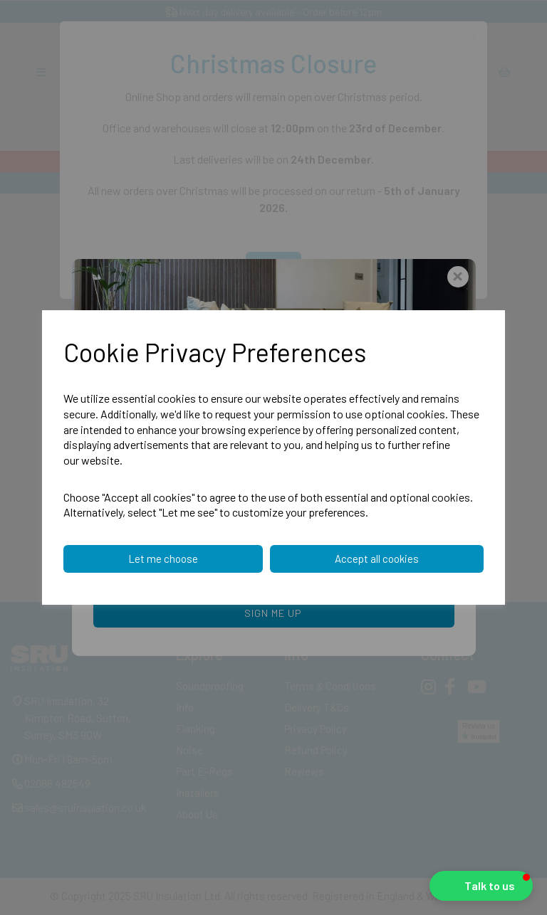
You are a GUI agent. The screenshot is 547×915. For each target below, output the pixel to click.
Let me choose (163, 558)
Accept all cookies (377, 558)
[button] (481, 886)
